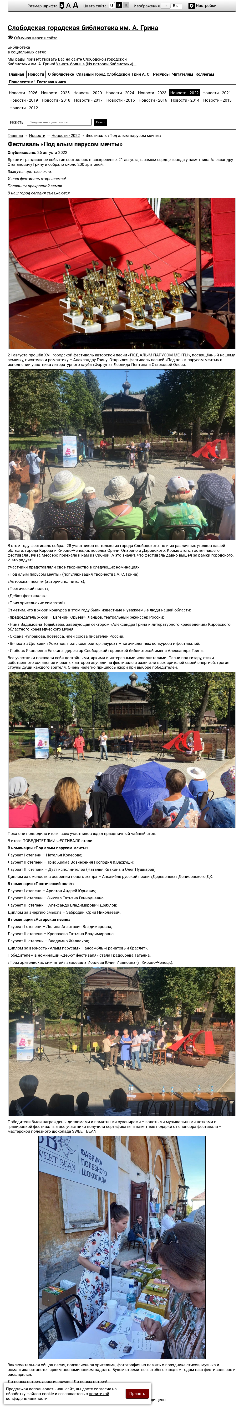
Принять (137, 1393)
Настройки (206, 5)
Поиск (100, 122)
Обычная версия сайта (35, 38)
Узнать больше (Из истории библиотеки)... (96, 64)
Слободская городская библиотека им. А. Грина (83, 28)
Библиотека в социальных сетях (27, 49)
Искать (17, 122)
